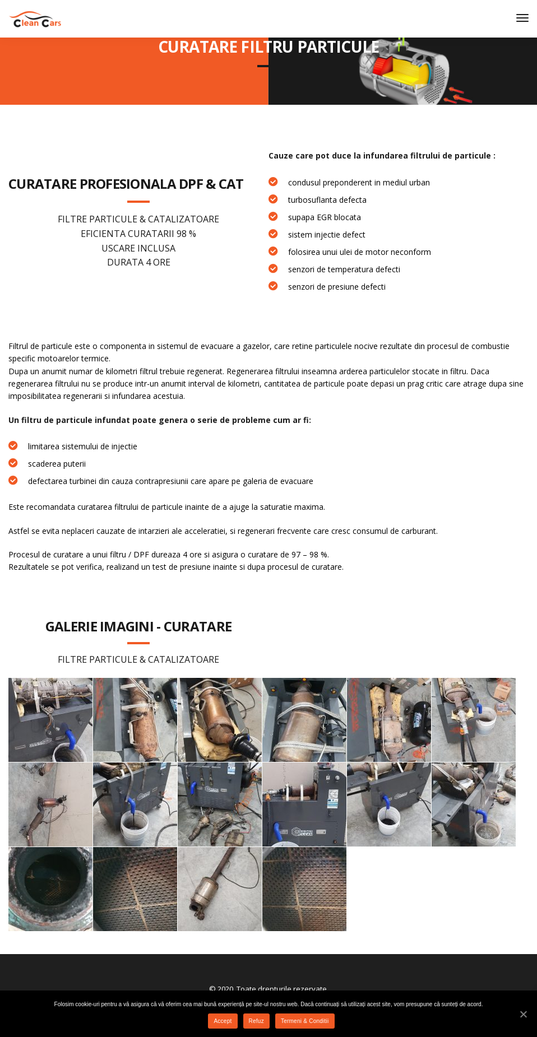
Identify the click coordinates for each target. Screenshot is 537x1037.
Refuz (256, 1021)
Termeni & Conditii (305, 1021)
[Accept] (523, 1014)
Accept (223, 1021)
